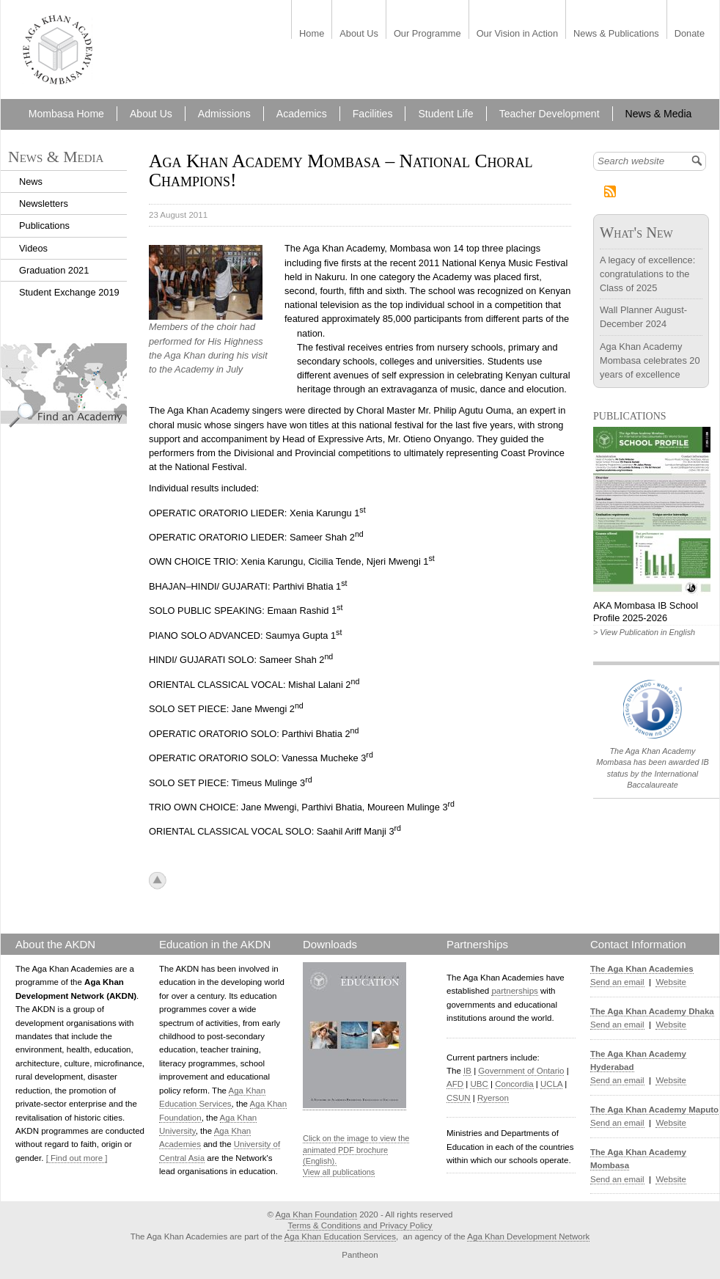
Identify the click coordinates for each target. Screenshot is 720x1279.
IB (467, 1070)
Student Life (445, 114)
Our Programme (427, 34)
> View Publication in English (644, 632)
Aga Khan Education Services (340, 1236)
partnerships (514, 990)
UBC (479, 1084)
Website (670, 982)
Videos (33, 248)
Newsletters (43, 203)
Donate (690, 34)
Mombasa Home (66, 114)
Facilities (373, 114)
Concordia (514, 1084)
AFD (455, 1084)
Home (311, 34)
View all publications (339, 1172)
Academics (301, 114)
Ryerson (493, 1097)
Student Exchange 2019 (69, 292)
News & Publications (616, 34)
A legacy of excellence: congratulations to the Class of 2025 (647, 273)
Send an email (617, 982)
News (31, 181)
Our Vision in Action (517, 34)
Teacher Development (549, 114)
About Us (358, 34)
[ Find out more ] (77, 1158)
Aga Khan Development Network (528, 1236)
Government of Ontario (521, 1070)
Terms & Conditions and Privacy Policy (359, 1225)
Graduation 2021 (54, 270)
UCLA (551, 1084)
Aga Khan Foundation (316, 1214)
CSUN (459, 1097)
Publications (44, 225)
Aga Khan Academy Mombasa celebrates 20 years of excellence (650, 360)
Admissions (224, 114)
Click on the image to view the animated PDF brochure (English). (356, 1149)
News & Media (658, 114)
